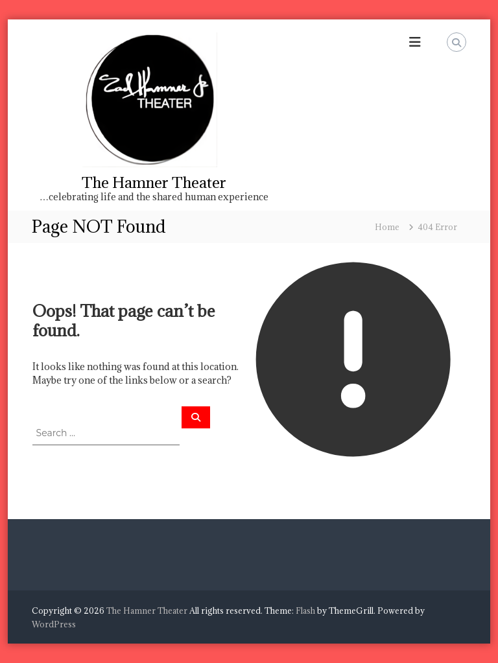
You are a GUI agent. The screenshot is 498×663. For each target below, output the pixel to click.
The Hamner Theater (154, 182)
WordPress (54, 624)
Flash (305, 610)
